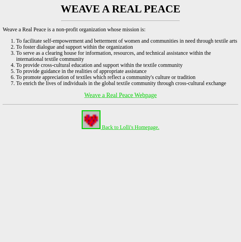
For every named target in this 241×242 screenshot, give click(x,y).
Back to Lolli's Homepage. (120, 127)
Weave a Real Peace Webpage (120, 95)
